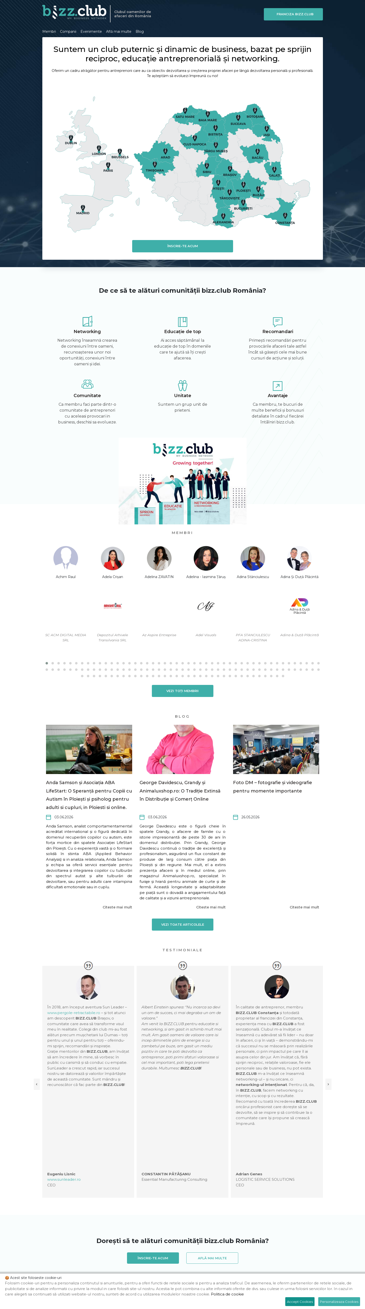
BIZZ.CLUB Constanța (226, 1260)
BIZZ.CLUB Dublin (266, 1260)
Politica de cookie (227, 1294)
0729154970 (106, 1234)
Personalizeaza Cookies (339, 1302)
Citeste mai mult (117, 907)
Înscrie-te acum (182, 246)
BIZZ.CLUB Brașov (292, 1253)
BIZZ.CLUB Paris (164, 1268)
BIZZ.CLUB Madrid (128, 1268)
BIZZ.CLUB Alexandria (61, 1253)
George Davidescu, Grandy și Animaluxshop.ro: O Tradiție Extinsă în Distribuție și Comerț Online (180, 791)
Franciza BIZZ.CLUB (297, 14)
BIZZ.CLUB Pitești (200, 1268)
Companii (68, 31)
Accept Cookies (300, 1302)
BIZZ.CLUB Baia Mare (174, 1253)
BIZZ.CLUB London (91, 1268)
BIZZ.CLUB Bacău (134, 1253)
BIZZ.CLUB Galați (302, 1260)
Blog (140, 31)
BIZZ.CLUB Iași (55, 1268)
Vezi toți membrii (182, 690)
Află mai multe (118, 31)
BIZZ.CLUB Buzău (140, 1260)
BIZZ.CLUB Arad (99, 1253)
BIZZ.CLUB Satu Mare (278, 1268)
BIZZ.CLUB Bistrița (214, 1253)
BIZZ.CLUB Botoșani (253, 1253)
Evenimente (91, 31)
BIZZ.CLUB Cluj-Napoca (181, 1260)
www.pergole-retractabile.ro (95, 1012)
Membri (49, 31)
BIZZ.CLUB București (100, 1260)
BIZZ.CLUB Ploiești (237, 1268)
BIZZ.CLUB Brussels (59, 1260)
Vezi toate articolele (182, 924)
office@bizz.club (149, 1234)
